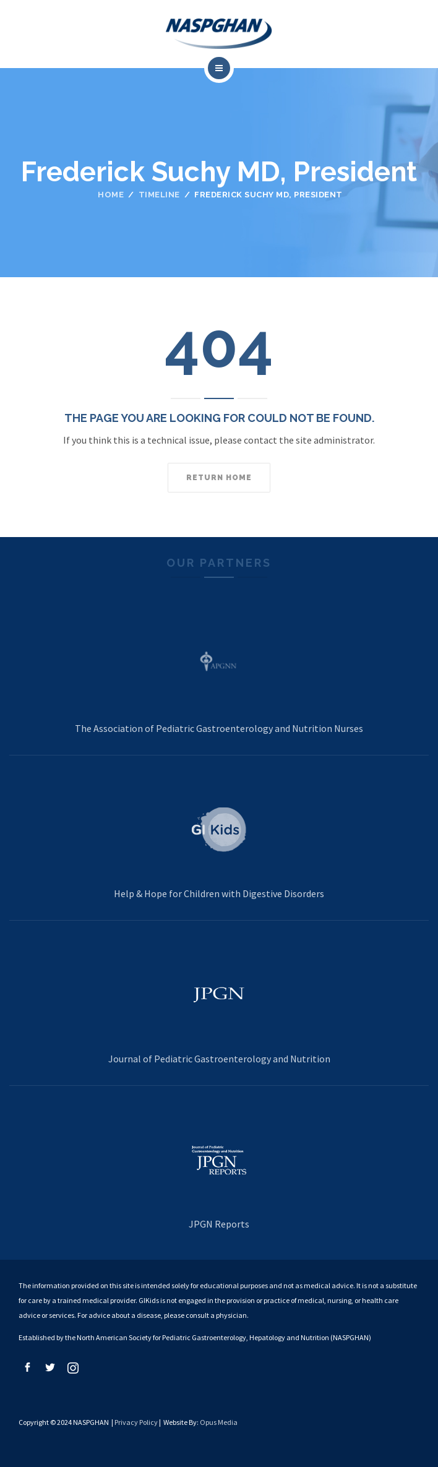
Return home (219, 477)
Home (111, 194)
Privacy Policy (136, 1422)
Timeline (159, 194)
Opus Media (219, 1422)
